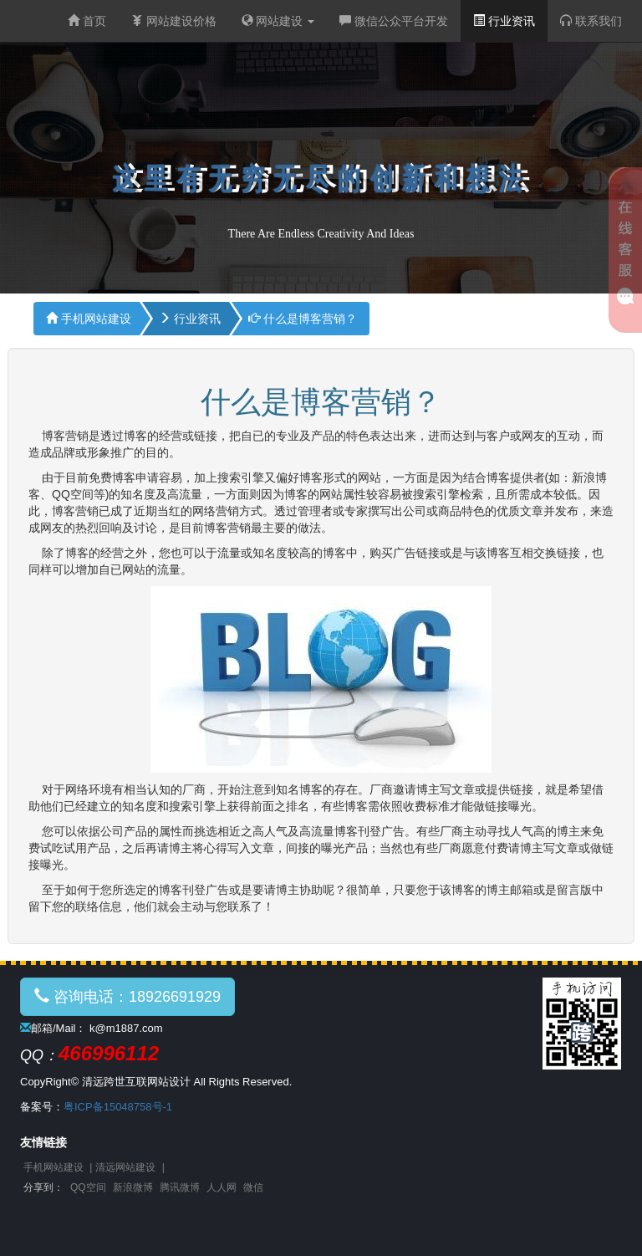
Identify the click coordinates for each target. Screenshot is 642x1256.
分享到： (43, 1187)
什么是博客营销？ (302, 318)
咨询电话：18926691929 (127, 996)
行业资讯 (504, 21)
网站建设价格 (174, 21)
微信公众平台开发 (393, 21)
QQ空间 (88, 1187)
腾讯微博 (180, 1187)
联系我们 (591, 21)
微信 (253, 1187)
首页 (87, 21)
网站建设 (278, 21)
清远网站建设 (125, 1167)
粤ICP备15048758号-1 (118, 1106)
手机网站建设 (88, 318)
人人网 (221, 1187)
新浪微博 (133, 1187)
